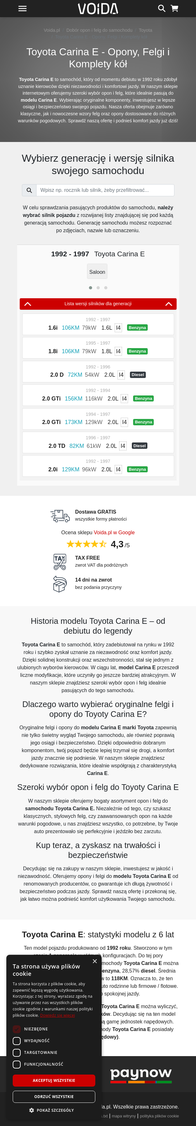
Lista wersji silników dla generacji (98, 304)
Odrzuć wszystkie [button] (54, 1096)
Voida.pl (52, 30)
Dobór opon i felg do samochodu (99, 30)
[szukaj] (161, 7)
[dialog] (54, 1037)
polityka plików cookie (159, 1116)
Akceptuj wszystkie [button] (54, 1080)
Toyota (145, 30)
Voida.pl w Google (114, 532)
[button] (90, 288)
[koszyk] (174, 7)
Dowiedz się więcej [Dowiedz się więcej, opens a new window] (57, 1015)
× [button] (94, 961)
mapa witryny (124, 1116)
